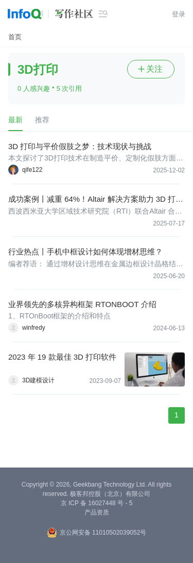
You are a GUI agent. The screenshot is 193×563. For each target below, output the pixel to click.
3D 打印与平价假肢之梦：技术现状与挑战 (79, 146)
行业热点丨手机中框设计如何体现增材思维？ (85, 251)
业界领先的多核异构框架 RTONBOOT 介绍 (82, 304)
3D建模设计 (38, 380)
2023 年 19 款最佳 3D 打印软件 (62, 356)
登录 (178, 14)
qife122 (32, 169)
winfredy (33, 327)
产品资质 (96, 512)
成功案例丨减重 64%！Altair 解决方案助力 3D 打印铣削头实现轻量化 (95, 199)
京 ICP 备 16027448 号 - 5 (97, 503)
